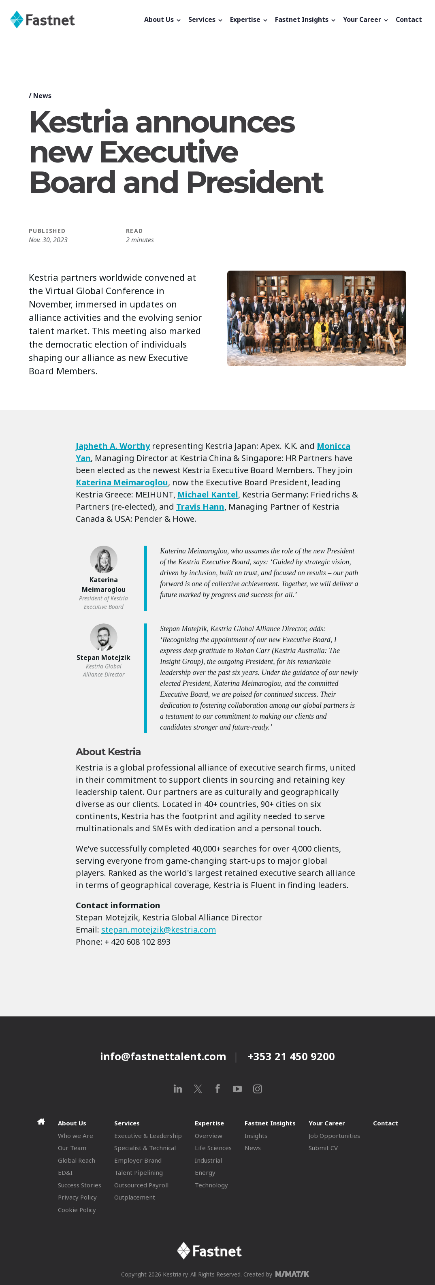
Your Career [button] (366, 19)
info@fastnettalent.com (163, 1056)
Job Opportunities (334, 1135)
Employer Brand (138, 1160)
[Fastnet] (75, 19)
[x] (198, 1088)
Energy (205, 1172)
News (42, 95)
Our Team (72, 1148)
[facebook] (217, 1088)
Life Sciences (213, 1148)
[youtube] (237, 1088)
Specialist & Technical (145, 1148)
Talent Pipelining (138, 1172)
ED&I (65, 1172)
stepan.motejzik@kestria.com (158, 929)
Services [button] (206, 19)
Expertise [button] (249, 19)
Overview (208, 1135)
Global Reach (76, 1160)
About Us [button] (163, 19)
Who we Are (75, 1135)
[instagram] (257, 1088)
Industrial (208, 1160)
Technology (211, 1185)
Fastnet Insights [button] (306, 19)
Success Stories (79, 1185)
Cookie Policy (77, 1210)
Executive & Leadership (148, 1135)
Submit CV (323, 1148)
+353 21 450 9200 (291, 1056)
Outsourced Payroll (141, 1185)
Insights (256, 1135)
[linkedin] (178, 1088)
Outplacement (134, 1197)
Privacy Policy (77, 1197)
